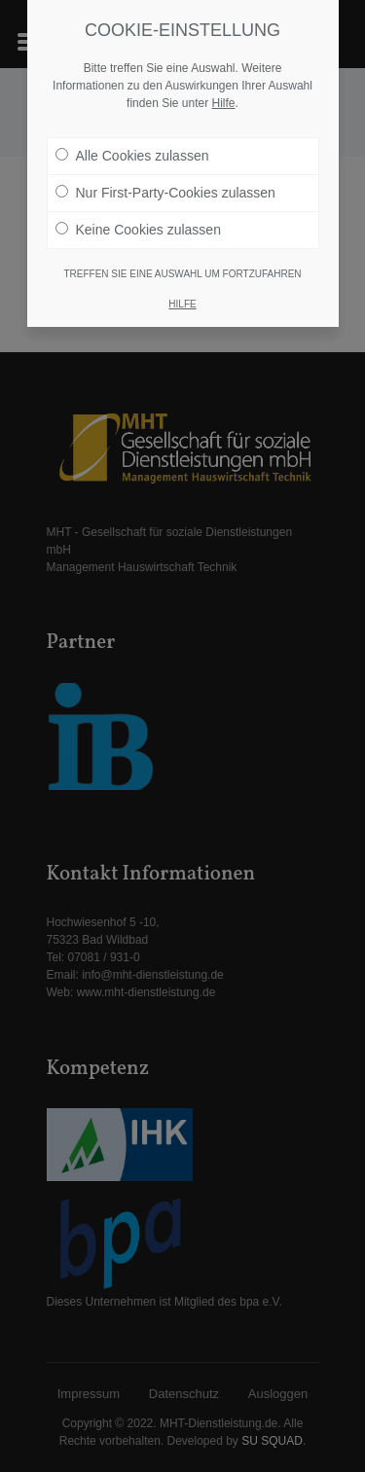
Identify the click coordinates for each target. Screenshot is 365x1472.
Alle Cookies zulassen (132, 154)
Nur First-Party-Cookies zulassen (165, 191)
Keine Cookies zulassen (138, 228)
